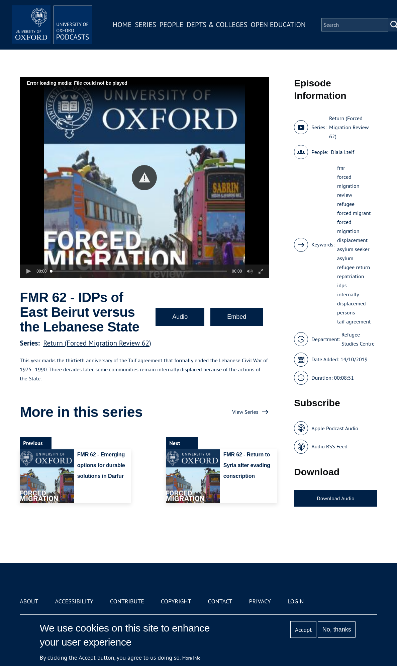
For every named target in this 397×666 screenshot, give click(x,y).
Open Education (278, 24)
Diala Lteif (342, 152)
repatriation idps (350, 281)
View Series (245, 412)
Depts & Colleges (217, 24)
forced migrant (354, 213)
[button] (144, 177)
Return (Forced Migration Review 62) (97, 343)
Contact (220, 601)
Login (296, 601)
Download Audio (335, 498)
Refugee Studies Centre (358, 339)
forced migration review (348, 185)
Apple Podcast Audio (334, 428)
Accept (303, 630)
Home (122, 24)
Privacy (260, 601)
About (29, 601)
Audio (180, 316)
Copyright (176, 601)
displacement (352, 240)
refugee (346, 204)
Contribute (127, 601)
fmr (341, 167)
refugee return (353, 267)
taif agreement (354, 321)
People (171, 24)
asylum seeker (353, 249)
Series (145, 24)
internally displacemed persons (351, 303)
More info (191, 658)
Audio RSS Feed (329, 446)
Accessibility (74, 601)
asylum (345, 258)
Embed (236, 316)
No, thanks (336, 629)
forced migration (348, 226)
